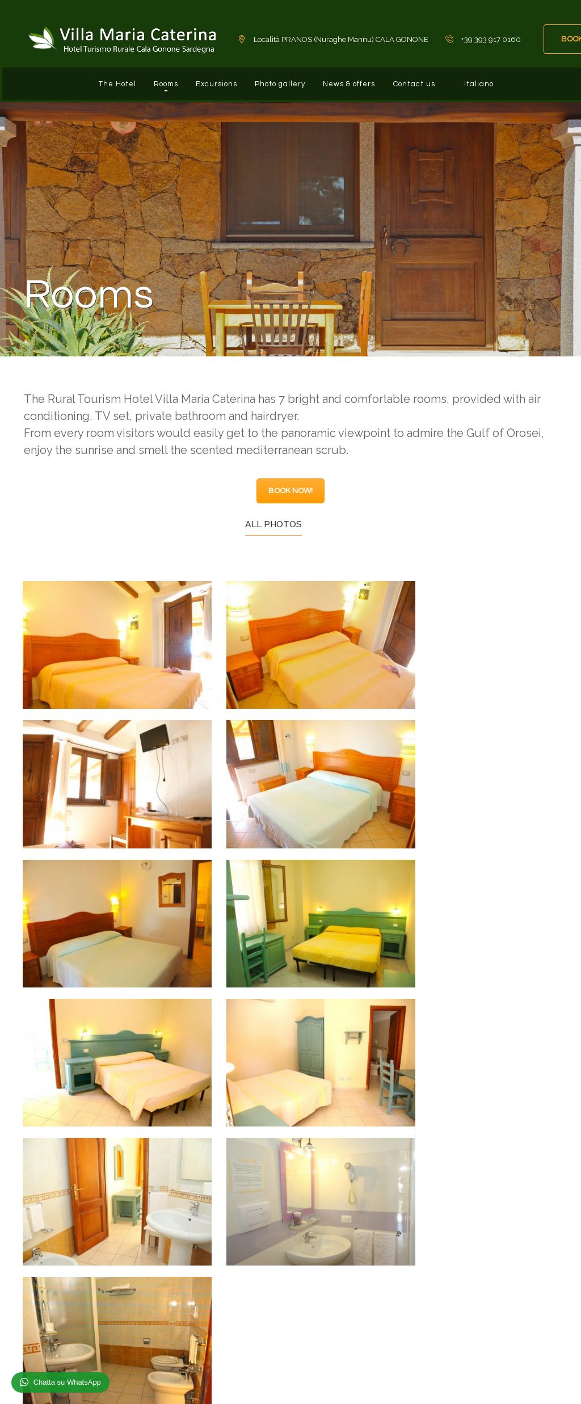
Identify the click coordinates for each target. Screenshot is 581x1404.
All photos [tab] (274, 515)
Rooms (154, 79)
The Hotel (101, 79)
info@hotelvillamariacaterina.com (117, 1297)
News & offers (353, 79)
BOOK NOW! (290, 482)
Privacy (534, 1381)
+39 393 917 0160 (84, 1274)
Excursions (210, 79)
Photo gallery (279, 79)
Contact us (423, 79)
